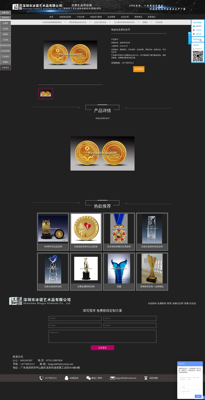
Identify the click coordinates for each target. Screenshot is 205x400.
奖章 (169, 303)
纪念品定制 (5, 51)
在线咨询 (74, 378)
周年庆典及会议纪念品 (81, 22)
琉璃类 (5, 34)
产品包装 (153, 22)
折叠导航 (5, 13)
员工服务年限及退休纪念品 (122, 22)
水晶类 (5, 29)
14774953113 (50, 378)
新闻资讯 (134, 17)
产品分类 (82, 17)
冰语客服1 (198, 30)
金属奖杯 (161, 303)
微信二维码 (97, 378)
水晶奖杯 (152, 303)
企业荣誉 (110, 17)
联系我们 (146, 17)
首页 (56, 17)
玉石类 (5, 40)
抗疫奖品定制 (69, 17)
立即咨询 (138, 69)
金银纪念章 (177, 303)
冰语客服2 (198, 34)
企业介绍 (122, 17)
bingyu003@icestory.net (125, 378)
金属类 (5, 23)
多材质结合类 (5, 45)
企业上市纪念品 (100, 22)
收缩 (189, 38)
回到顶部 (153, 378)
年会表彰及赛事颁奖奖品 (57, 22)
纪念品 (193, 303)
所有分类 (5, 17)
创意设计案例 (96, 17)
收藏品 (141, 22)
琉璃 (186, 303)
